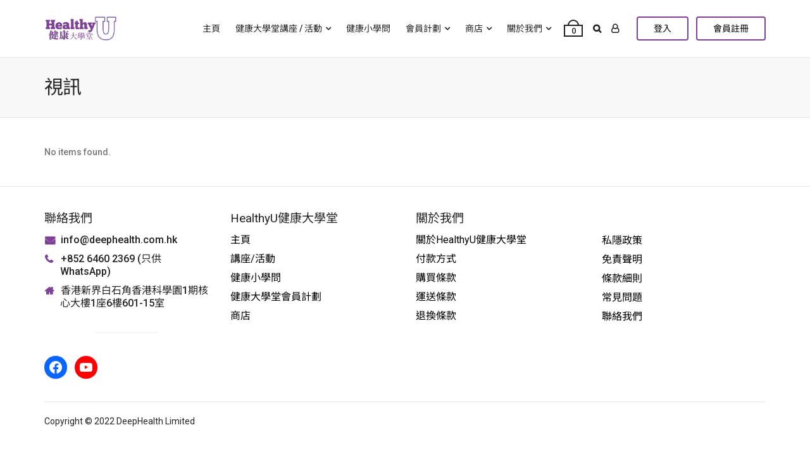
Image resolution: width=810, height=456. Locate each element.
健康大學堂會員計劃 (275, 297)
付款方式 (436, 259)
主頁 (211, 28)
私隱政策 (622, 240)
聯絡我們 (622, 316)
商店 (474, 28)
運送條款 (436, 297)
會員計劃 (423, 28)
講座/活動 (252, 259)
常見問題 (622, 297)
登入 (662, 28)
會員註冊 (731, 28)
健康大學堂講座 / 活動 (278, 28)
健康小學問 (368, 28)
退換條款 (436, 316)
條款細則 (622, 278)
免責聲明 (622, 259)
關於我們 (524, 28)
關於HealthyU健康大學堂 (471, 240)
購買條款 (436, 278)
